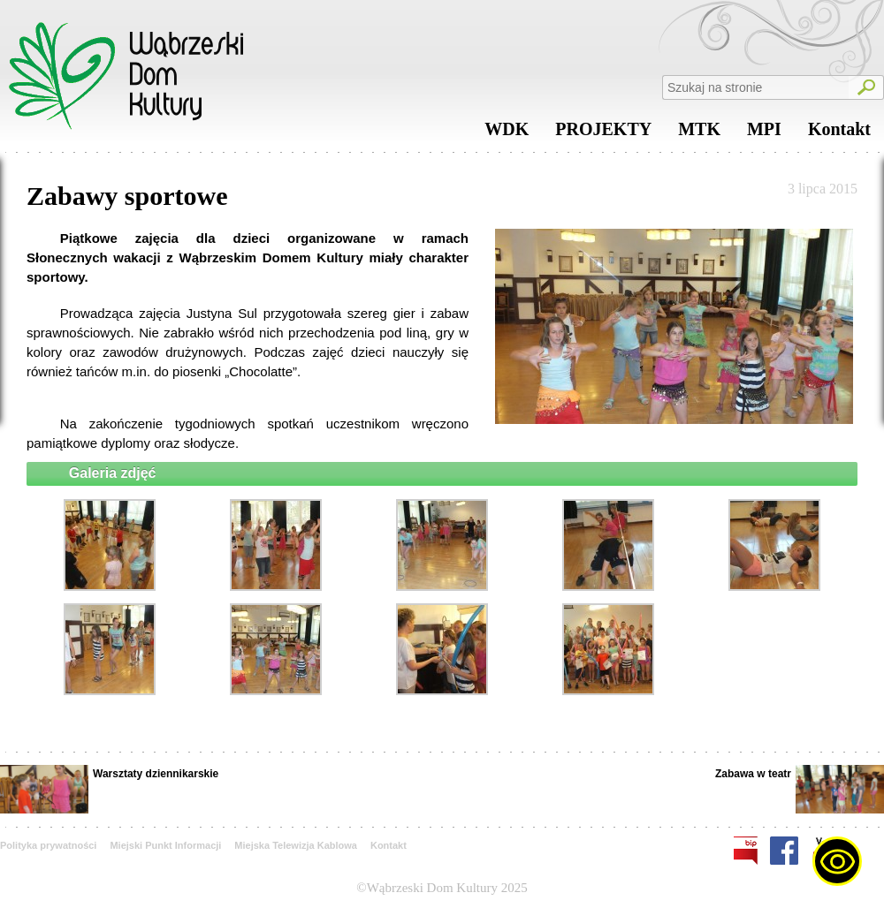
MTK (699, 133)
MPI (764, 133)
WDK (506, 133)
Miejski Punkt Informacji (165, 845)
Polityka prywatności (48, 845)
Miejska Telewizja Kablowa (295, 845)
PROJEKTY (603, 133)
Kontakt (839, 133)
